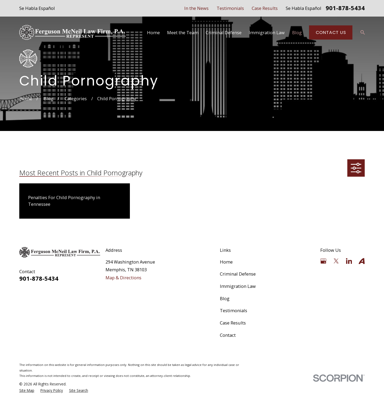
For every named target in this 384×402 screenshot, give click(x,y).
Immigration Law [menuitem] (267, 32)
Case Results (265, 8)
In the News (196, 8)
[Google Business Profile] (323, 261)
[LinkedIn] (349, 261)
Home (226, 262)
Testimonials (230, 8)
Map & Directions (123, 278)
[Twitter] (336, 261)
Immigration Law (238, 286)
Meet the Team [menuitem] (182, 32)
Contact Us (331, 32)
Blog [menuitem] (297, 32)
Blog (224, 298)
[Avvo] (362, 261)
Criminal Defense (238, 274)
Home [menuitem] (153, 32)
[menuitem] (26, 390)
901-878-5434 (345, 8)
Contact (228, 335)
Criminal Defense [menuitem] (224, 32)
